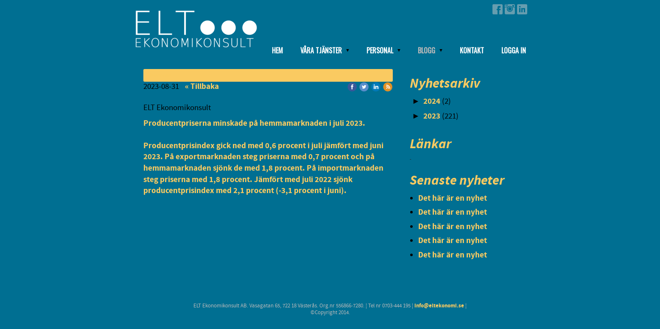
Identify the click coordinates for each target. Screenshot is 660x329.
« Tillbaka (202, 86)
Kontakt (472, 50)
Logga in (513, 50)
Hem (277, 50)
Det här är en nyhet (452, 198)
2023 (431, 116)
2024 (431, 101)
